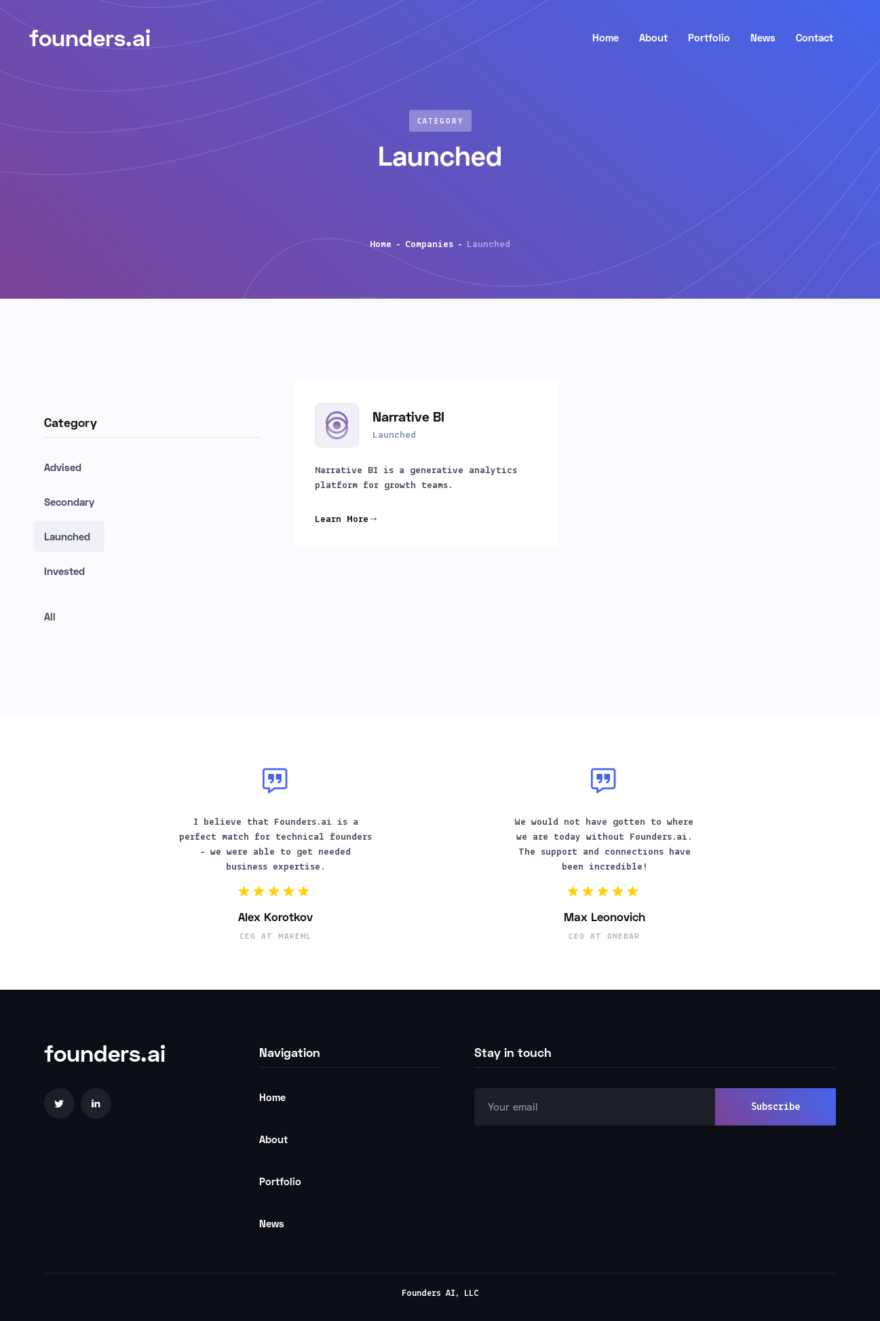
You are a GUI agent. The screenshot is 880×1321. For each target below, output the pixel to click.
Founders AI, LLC (440, 1293)
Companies (429, 245)
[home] (299, 37)
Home (380, 245)
